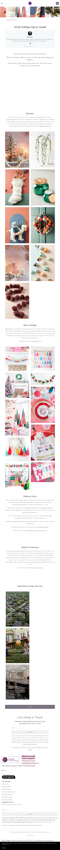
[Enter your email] (31, 728)
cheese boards (17, 521)
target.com (39, 568)
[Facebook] (2, 770)
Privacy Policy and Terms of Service (44, 822)
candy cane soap (43, 527)
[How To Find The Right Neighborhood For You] (17, 601)
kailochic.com (37, 341)
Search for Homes (7, 799)
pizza (24, 512)
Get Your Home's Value (8, 792)
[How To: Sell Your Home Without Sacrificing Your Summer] (17, 637)
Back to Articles (11, 20)
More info (8, 844)
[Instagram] (5, 770)
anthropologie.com (45, 126)
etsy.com (44, 530)
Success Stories (6, 789)
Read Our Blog (6, 786)
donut (50, 516)
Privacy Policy (30, 835)
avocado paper (46, 508)
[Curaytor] (8, 778)
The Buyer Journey (7, 797)
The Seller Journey (7, 794)
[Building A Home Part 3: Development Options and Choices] (17, 674)
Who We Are (5, 784)
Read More (11, 624)
